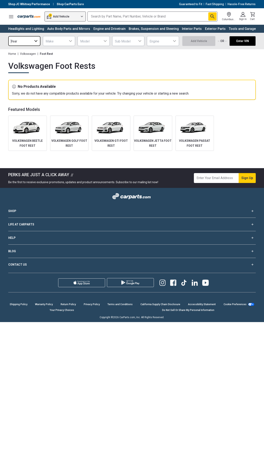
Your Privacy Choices (62, 310)
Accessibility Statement (202, 304)
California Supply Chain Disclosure (160, 304)
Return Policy (68, 304)
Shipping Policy (18, 304)
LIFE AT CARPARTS (132, 224)
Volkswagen (28, 53)
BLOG (132, 251)
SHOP (132, 211)
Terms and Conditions (120, 304)
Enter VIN (242, 41)
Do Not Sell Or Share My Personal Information (188, 310)
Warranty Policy (44, 304)
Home (12, 53)
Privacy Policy (92, 304)
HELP (132, 237)
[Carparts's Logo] (29, 16)
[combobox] (24, 41)
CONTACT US (132, 264)
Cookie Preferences (235, 304)
